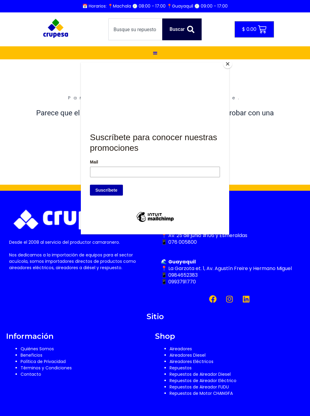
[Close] (227, 63)
